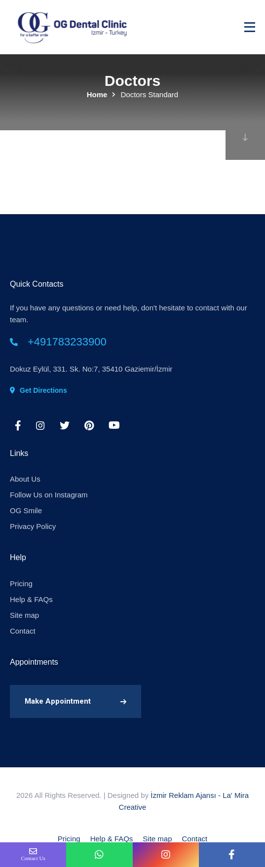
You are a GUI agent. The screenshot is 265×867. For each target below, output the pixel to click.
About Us (25, 479)
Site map (24, 615)
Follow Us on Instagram (49, 494)
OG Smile (26, 510)
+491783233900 (67, 342)
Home (97, 94)
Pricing (21, 583)
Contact (23, 631)
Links (19, 453)
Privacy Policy (33, 526)
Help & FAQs (31, 599)
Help (18, 557)
